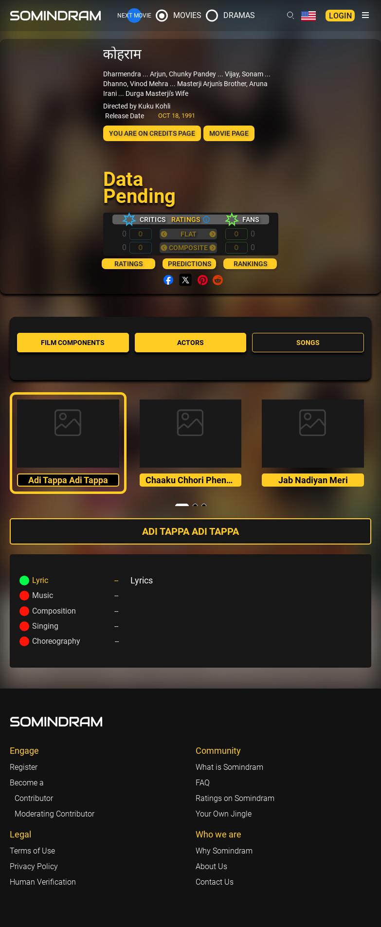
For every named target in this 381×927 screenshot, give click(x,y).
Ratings (128, 264)
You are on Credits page (152, 133)
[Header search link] (290, 15)
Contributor (34, 798)
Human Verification (43, 882)
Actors (190, 342)
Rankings (250, 264)
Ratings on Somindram (235, 798)
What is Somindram (229, 767)
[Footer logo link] (56, 721)
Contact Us (215, 882)
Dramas (239, 15)
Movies (187, 15)
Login (340, 15)
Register (23, 767)
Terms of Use (32, 850)
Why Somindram (224, 850)
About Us (211, 866)
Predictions (189, 264)
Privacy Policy (34, 866)
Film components (73, 342)
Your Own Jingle (224, 813)
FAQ (203, 782)
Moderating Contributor (54, 813)
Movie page (229, 133)
